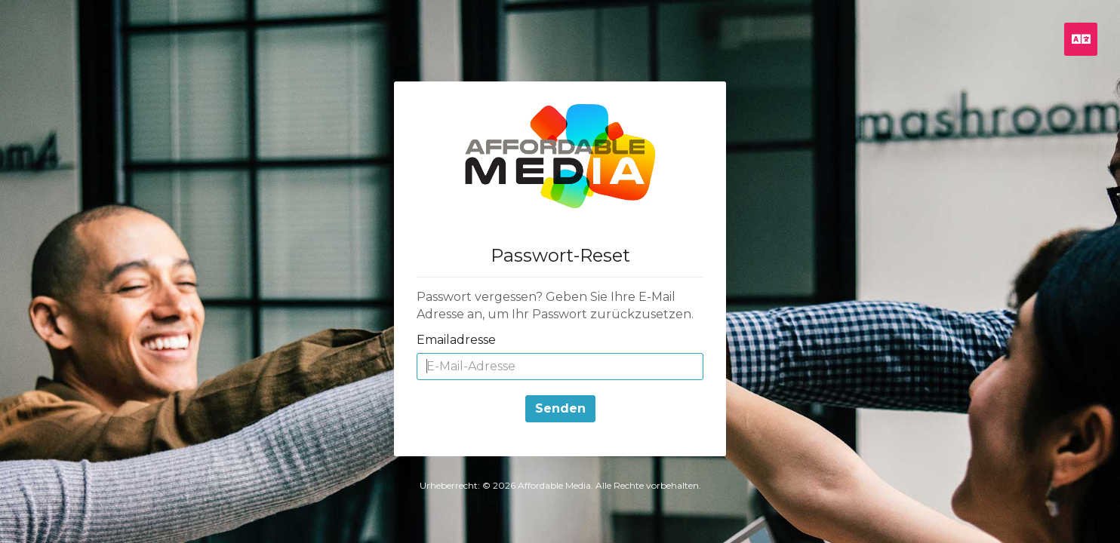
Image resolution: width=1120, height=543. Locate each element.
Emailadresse (456, 340)
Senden (560, 408)
